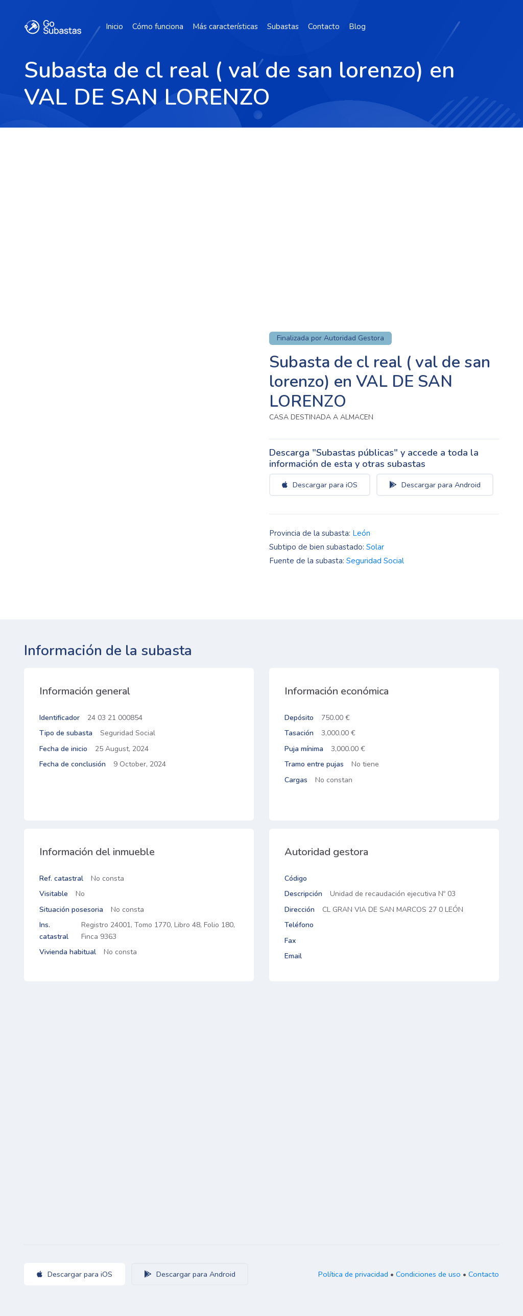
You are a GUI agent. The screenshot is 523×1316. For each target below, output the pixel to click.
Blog (357, 26)
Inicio (114, 26)
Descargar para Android (435, 485)
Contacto (324, 26)
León (361, 533)
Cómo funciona (157, 26)
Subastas (283, 26)
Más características (225, 26)
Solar (375, 547)
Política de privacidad (353, 1274)
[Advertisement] (261, 204)
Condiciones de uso (428, 1274)
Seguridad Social (375, 561)
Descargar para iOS (320, 485)
